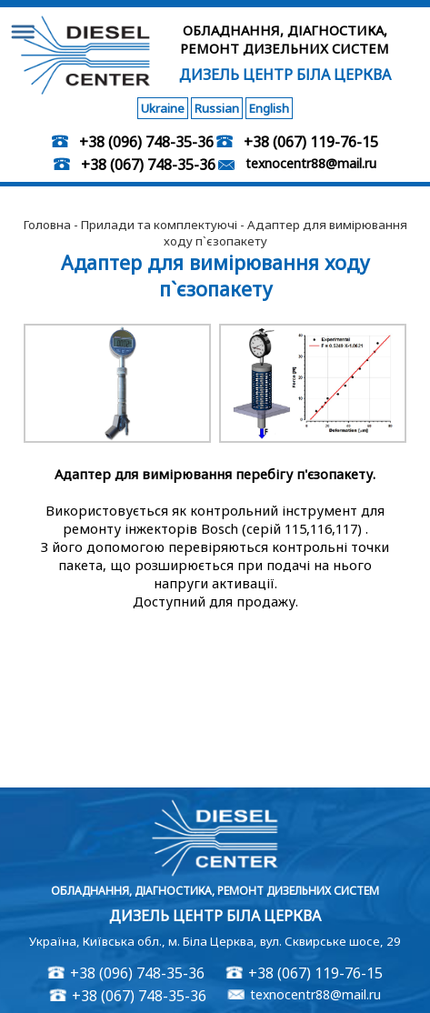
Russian (217, 108)
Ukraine (163, 108)
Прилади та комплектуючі (159, 224)
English (269, 108)
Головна (47, 224)
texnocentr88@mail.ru (310, 163)
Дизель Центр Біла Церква (285, 75)
